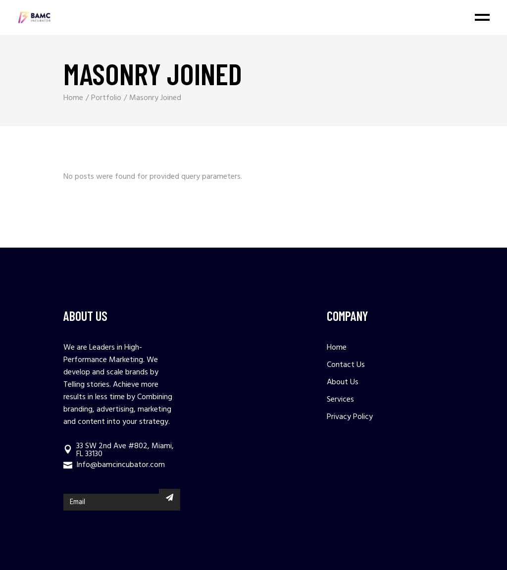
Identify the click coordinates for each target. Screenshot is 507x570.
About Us (342, 382)
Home (337, 347)
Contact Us (346, 365)
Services (340, 399)
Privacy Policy (350, 417)
